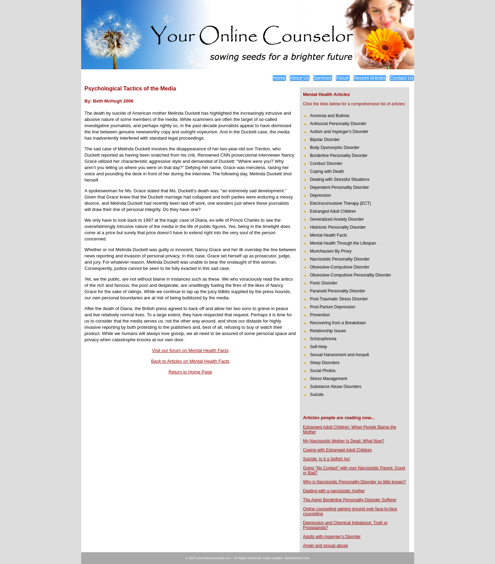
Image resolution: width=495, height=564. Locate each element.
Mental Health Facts (328, 235)
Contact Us (401, 78)
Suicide (317, 394)
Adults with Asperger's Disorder (332, 536)
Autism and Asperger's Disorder (339, 131)
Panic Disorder (324, 283)
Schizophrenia (323, 338)
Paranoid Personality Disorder (337, 291)
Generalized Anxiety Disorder (337, 219)
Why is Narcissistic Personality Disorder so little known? (354, 481)
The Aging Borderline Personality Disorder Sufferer (349, 499)
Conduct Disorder (326, 163)
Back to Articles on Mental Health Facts (190, 361)
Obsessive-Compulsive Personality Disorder (350, 275)
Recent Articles (369, 78)
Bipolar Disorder (325, 139)
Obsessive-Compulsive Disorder (339, 267)
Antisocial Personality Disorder (338, 123)
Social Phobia (322, 370)
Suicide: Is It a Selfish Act (326, 459)
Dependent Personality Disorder (339, 187)
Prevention (320, 314)
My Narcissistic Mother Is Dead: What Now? (343, 441)
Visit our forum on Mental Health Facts (190, 350)
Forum (343, 78)
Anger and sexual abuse (325, 545)
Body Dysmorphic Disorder (335, 147)
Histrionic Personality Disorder (338, 227)
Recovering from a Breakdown (338, 322)
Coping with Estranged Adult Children (337, 450)
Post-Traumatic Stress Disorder (339, 299)
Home (279, 78)
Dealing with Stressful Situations (339, 179)
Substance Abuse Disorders (335, 386)
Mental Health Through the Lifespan (343, 243)
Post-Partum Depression (333, 307)
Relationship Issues (328, 330)
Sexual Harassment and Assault (339, 354)
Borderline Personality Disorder (339, 155)
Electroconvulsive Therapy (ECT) (340, 203)
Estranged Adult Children (333, 211)
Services (322, 78)
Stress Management (328, 378)
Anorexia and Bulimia (329, 115)
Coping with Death (327, 171)
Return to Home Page (190, 371)
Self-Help (318, 346)
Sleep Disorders (325, 362)
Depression (320, 195)
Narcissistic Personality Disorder (340, 259)
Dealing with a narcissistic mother (334, 490)
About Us (300, 78)
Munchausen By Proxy (331, 251)
